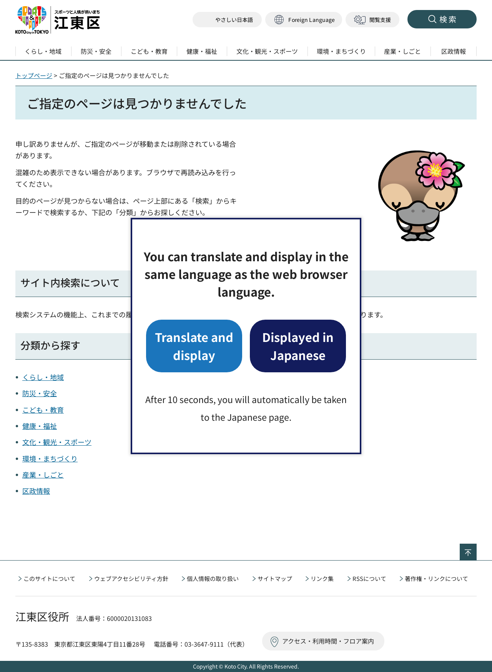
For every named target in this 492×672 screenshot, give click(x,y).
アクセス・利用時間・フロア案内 (328, 640)
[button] (303, 20)
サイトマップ (275, 578)
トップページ (33, 75)
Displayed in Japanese (298, 345)
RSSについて (369, 578)
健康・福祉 (39, 426)
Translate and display (194, 345)
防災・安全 (39, 393)
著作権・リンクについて (436, 578)
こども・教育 (43, 410)
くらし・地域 (43, 377)
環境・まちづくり (50, 458)
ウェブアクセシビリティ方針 (131, 578)
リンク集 (322, 578)
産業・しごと (43, 475)
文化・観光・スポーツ (56, 442)
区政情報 (36, 491)
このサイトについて (49, 578)
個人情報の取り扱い (213, 578)
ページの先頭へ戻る (476, 548)
